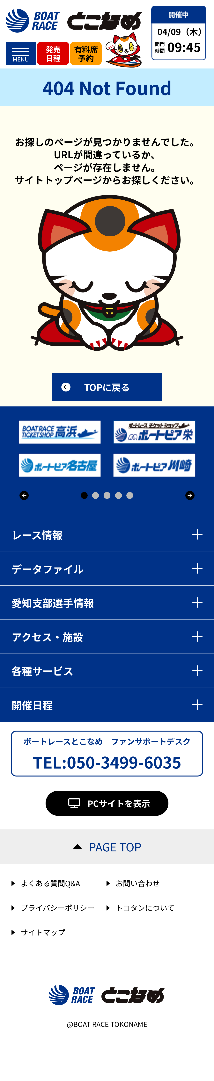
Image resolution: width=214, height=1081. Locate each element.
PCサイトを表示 (118, 803)
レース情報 (107, 534)
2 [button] (95, 495)
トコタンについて (144, 907)
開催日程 (107, 704)
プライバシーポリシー (57, 907)
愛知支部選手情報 (107, 602)
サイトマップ (43, 932)
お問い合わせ (137, 883)
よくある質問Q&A (50, 883)
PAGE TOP (115, 846)
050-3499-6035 (124, 761)
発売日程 (53, 53)
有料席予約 (86, 53)
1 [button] (84, 495)
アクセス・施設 (107, 636)
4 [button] (118, 495)
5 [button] (129, 495)
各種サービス (107, 670)
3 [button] (107, 495)
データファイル (107, 568)
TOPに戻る (107, 387)
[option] (108, 448)
